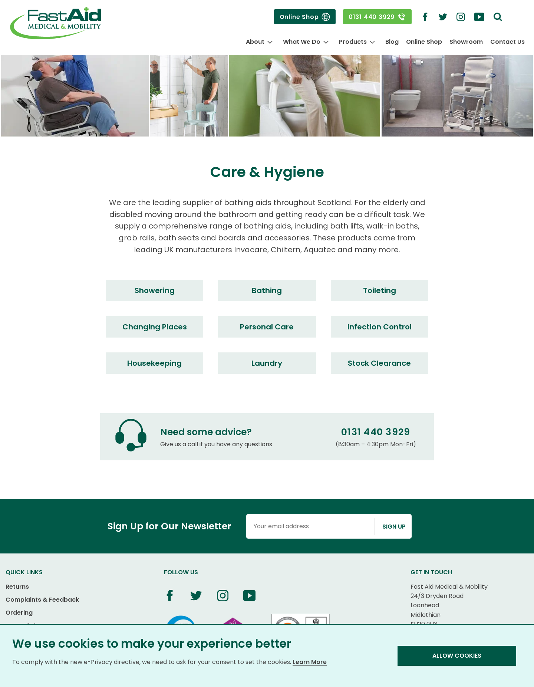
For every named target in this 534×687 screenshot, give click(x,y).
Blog (392, 41)
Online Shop (305, 17)
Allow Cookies (456, 655)
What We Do (301, 41)
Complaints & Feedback (42, 599)
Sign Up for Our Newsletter (169, 526)
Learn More (310, 662)
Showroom (466, 41)
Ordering (19, 612)
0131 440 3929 (377, 17)
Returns (17, 586)
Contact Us (507, 41)
